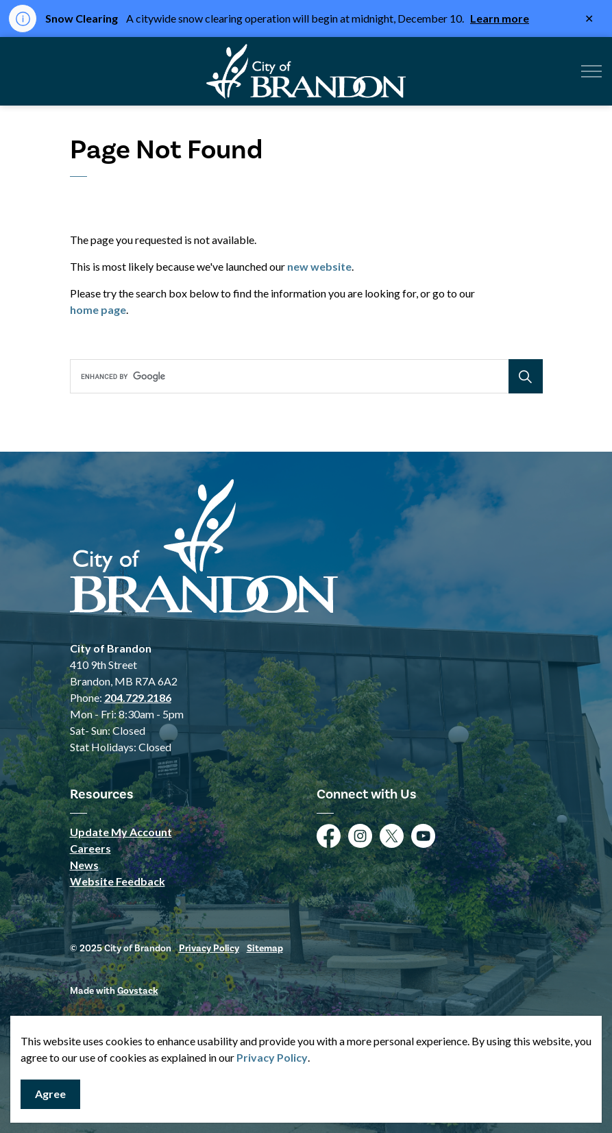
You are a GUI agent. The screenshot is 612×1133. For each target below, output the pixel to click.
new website (319, 266)
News (84, 864)
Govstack (137, 991)
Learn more (499, 18)
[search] (304, 376)
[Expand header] (591, 71)
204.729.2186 (137, 697)
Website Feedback (117, 881)
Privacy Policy (272, 1057)
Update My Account (121, 831)
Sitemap (265, 948)
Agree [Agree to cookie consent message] (50, 1094)
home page (98, 309)
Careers (90, 848)
